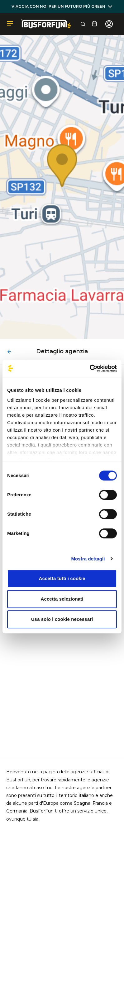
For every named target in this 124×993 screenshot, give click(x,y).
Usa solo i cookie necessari (62, 619)
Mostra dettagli (88, 558)
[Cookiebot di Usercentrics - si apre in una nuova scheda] (89, 368)
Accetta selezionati (62, 599)
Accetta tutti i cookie (62, 578)
